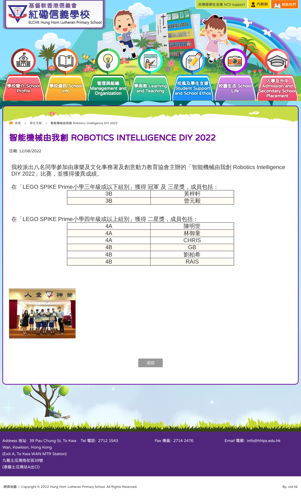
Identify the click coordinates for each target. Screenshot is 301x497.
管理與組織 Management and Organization (108, 84)
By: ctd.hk (289, 486)
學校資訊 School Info (66, 83)
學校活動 (36, 123)
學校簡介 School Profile (23, 83)
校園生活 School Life (235, 83)
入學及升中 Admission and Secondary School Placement (277, 86)
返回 (150, 363)
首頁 (18, 123)
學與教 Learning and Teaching (150, 83)
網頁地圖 (10, 486)
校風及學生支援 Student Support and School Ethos (193, 84)
